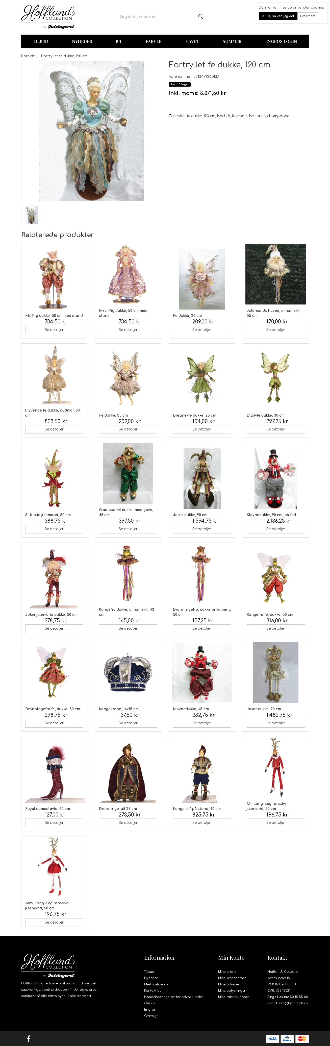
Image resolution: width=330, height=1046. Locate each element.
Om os (149, 1003)
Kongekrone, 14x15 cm (119, 709)
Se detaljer (54, 330)
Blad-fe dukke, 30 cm (266, 415)
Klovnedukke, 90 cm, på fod (271, 515)
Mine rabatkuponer (233, 997)
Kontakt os (152, 990)
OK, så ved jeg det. (280, 16)
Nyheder (82, 41)
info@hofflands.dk (293, 1003)
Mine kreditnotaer (232, 978)
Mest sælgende (156, 984)
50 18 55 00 (299, 997)
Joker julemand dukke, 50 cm (51, 615)
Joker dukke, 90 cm (190, 515)
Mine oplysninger (231, 990)
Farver (154, 41)
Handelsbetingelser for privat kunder (173, 997)
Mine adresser (229, 984)
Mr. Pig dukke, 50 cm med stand (54, 316)
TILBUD (40, 41)
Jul (119, 41)
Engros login (281, 41)
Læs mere (307, 16)
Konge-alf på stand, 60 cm (197, 809)
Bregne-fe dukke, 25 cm (194, 415)
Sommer (232, 41)
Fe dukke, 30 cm (187, 316)
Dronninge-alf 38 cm (118, 809)
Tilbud (149, 972)
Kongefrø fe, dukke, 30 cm (270, 615)
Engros (150, 1009)
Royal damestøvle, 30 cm (47, 809)
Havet (192, 41)
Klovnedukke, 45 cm (191, 709)
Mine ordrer (227, 972)
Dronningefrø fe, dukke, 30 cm (52, 709)
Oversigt (151, 1016)
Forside (28, 56)
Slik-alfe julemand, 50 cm (48, 515)
